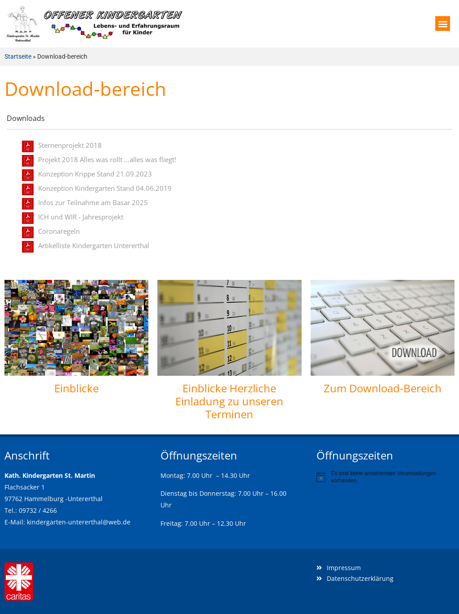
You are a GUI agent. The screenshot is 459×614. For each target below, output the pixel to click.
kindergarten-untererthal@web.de (78, 522)
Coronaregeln (59, 231)
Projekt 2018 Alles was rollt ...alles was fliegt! (107, 159)
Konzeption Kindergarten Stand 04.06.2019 (105, 188)
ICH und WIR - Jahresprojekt (80, 216)
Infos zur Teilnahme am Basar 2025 (93, 202)
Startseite (17, 56)
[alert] (385, 477)
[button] (442, 23)
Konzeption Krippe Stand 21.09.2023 (95, 173)
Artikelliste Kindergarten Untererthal (93, 245)
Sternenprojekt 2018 (70, 145)
